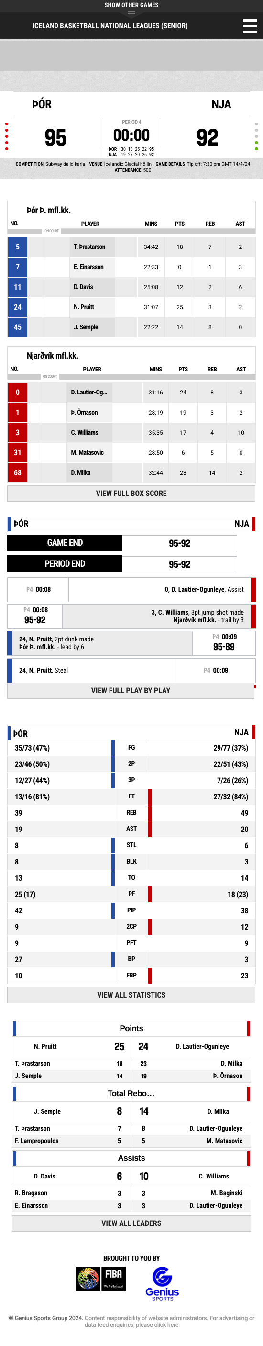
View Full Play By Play (130, 690)
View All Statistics (131, 994)
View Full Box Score (131, 493)
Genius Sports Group (162, 1284)
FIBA (101, 1284)
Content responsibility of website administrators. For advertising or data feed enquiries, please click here (169, 1321)
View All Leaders (131, 1223)
